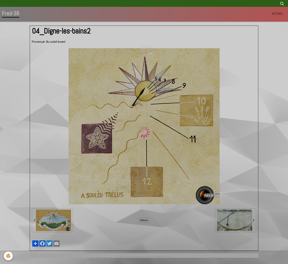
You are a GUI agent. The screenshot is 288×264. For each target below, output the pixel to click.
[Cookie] (8, 256)
